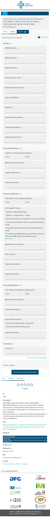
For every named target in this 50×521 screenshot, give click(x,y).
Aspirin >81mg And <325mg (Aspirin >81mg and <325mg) (25, 219)
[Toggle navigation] (5, 13)
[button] (23, 32)
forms (42, 37)
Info (4, 378)
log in (20, 457)
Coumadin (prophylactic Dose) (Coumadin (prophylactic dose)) (24, 224)
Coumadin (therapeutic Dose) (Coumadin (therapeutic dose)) (24, 229)
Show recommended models (25, 372)
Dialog (11, 378)
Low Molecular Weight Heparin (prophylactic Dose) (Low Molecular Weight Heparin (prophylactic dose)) (24, 235)
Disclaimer (27, 512)
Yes (8, 157)
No (28, 157)
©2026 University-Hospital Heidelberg (23, 514)
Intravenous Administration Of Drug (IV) (20, 323)
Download (19, 378)
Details (13, 31)
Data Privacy (36, 512)
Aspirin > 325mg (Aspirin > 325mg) (18, 215)
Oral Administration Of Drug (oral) (18, 327)
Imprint (19, 512)
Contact (12, 512)
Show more (8, 239)
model (5, 31)
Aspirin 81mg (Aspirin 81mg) (16, 212)
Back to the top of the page (38, 358)
